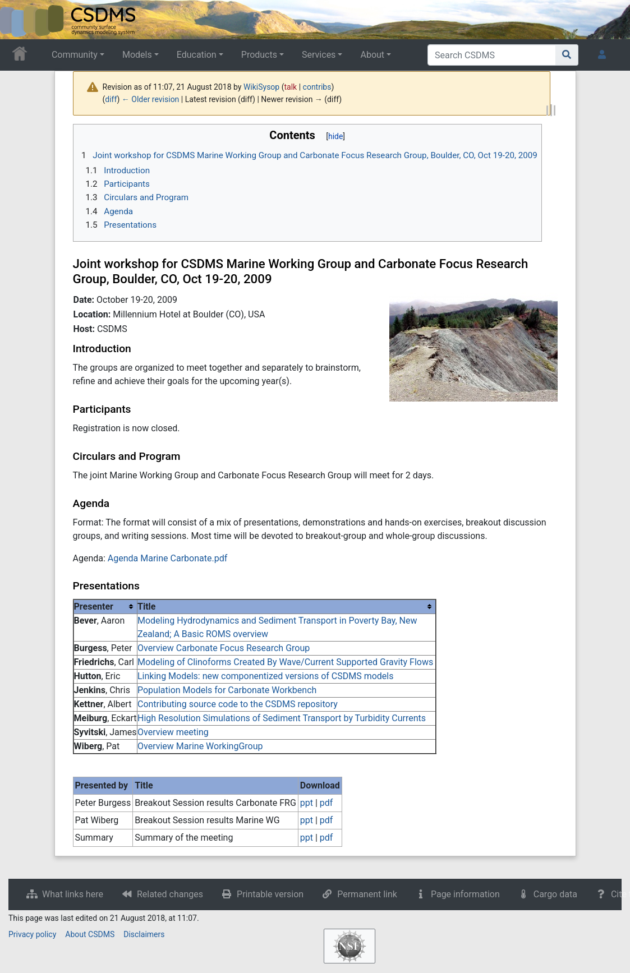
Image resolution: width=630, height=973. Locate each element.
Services (318, 54)
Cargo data (555, 894)
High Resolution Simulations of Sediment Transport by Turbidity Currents (281, 718)
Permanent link (367, 894)
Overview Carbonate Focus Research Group (223, 648)
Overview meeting (173, 732)
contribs (317, 86)
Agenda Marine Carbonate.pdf (167, 558)
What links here (72, 894)
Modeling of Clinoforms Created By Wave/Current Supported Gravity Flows (285, 662)
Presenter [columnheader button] (93, 606)
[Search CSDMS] (491, 55)
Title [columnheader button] (146, 606)
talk (290, 86)
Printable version (270, 894)
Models (137, 54)
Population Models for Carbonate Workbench (226, 690)
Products (259, 54)
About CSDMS (89, 934)
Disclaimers (143, 934)
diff (111, 99)
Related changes (170, 894)
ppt (306, 802)
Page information (465, 894)
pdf (326, 802)
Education (197, 54)
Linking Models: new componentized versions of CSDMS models (265, 676)
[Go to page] (566, 55)
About (372, 54)
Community (75, 54)
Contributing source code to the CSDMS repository (237, 704)
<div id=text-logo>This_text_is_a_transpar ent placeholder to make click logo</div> (18, 19)
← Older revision (151, 99)
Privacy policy (32, 934)
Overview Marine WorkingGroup (200, 746)
